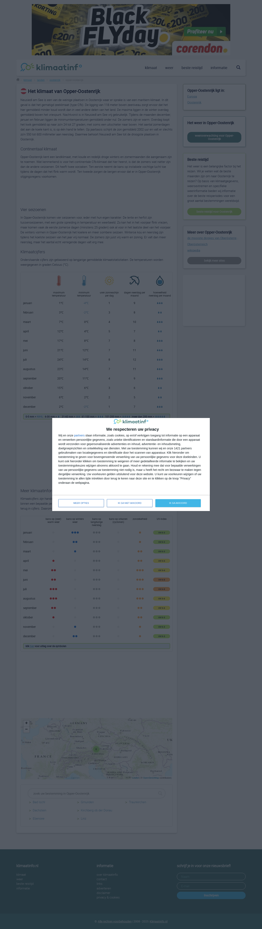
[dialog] (131, 464)
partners (79, 435)
